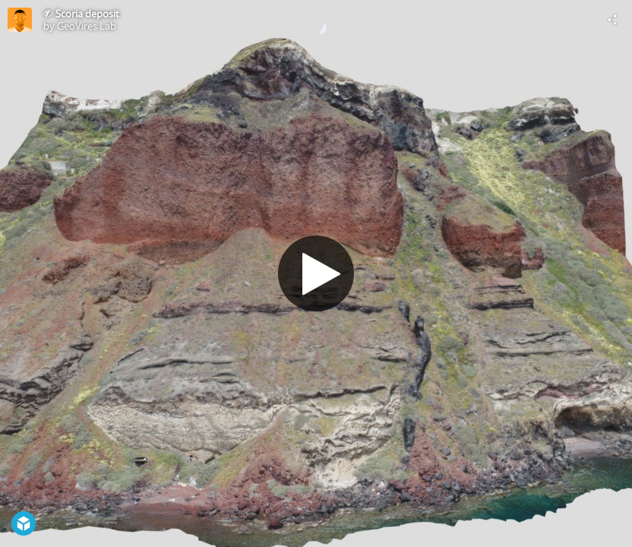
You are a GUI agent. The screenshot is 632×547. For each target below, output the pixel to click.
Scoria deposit (87, 14)
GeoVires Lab (86, 26)
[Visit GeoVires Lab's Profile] (20, 20)
